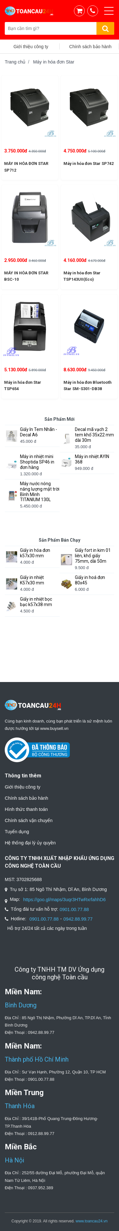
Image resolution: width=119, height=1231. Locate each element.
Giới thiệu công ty (22, 787)
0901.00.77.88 (74, 909)
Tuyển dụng (17, 831)
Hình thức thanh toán (26, 809)
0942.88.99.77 (78, 919)
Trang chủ (15, 61)
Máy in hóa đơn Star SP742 (88, 163)
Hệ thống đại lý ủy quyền (30, 842)
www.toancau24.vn (92, 1221)
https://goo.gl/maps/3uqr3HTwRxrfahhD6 (64, 899)
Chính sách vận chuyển (28, 820)
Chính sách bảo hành (26, 798)
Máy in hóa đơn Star (53, 61)
